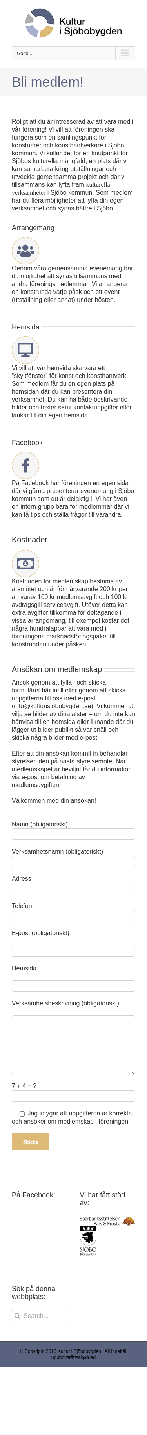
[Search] (17, 1315)
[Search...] (39, 1315)
